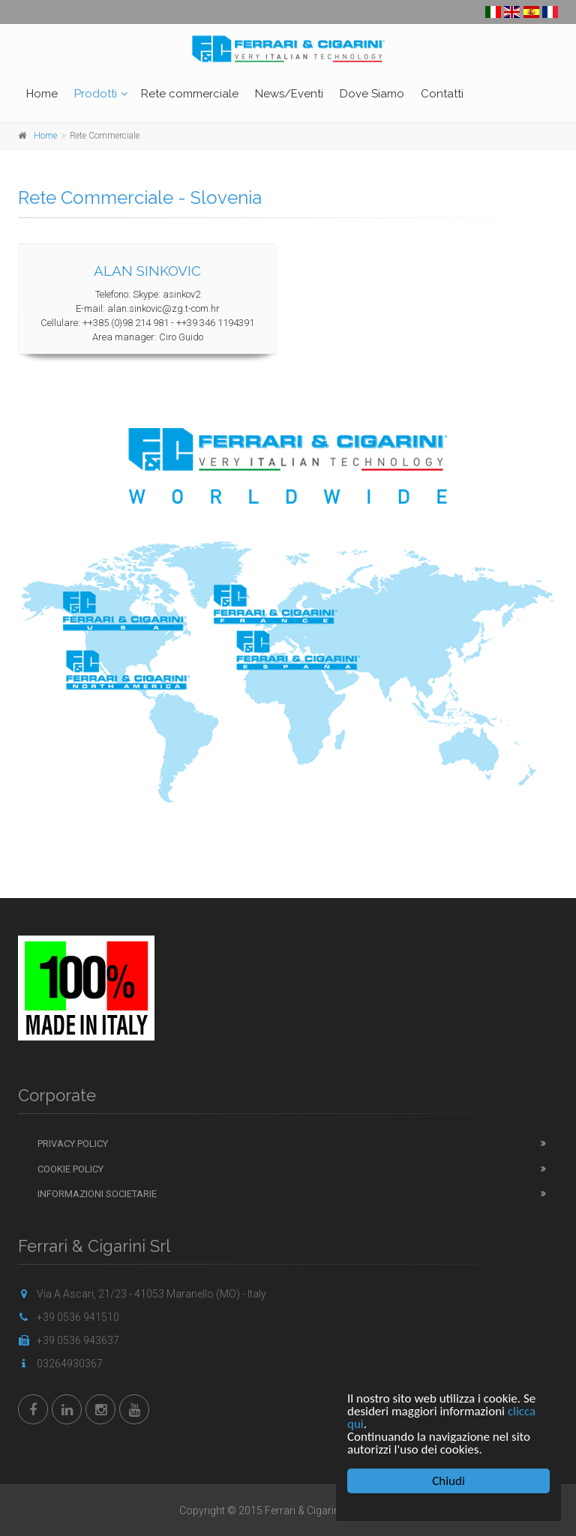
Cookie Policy (71, 1169)
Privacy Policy (73, 1143)
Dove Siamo (372, 93)
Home (42, 93)
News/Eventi (289, 93)
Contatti (442, 93)
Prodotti (95, 93)
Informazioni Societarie (97, 1193)
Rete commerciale (189, 93)
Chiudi (448, 1481)
